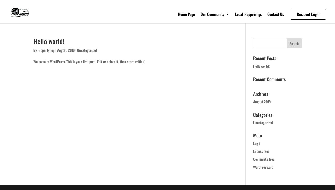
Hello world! (48, 41)
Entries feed (261, 151)
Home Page (186, 14)
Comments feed (264, 159)
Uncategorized (87, 50)
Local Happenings (248, 14)
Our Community (212, 14)
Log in (257, 143)
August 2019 (262, 101)
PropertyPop (46, 50)
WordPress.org (263, 167)
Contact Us (275, 14)
